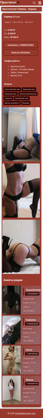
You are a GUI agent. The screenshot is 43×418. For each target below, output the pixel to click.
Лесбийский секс (22, 98)
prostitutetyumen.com (25, 413)
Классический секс (12, 89)
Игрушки (25, 103)
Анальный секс (11, 94)
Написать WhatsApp (20, 52)
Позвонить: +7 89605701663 (20, 45)
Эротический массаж (28, 94)
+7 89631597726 (32, 384)
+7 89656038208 (32, 324)
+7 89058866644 (32, 294)
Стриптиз (8, 98)
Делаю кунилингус (12, 103)
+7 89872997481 (32, 354)
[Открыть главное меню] (40, 3)
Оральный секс (29, 89)
